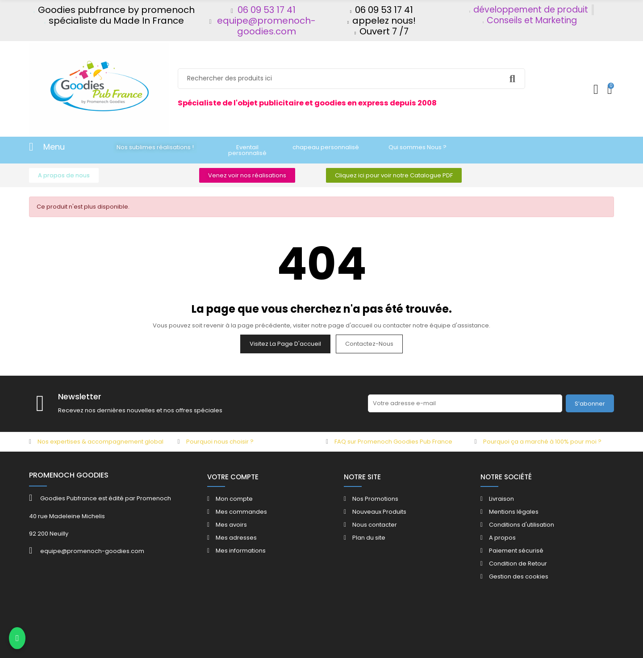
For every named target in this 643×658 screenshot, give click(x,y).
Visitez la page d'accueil (285, 343)
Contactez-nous (369, 343)
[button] (155, 147)
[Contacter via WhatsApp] (17, 638)
